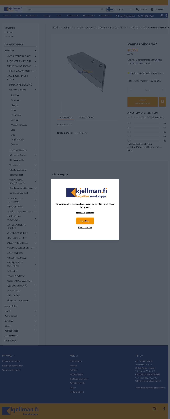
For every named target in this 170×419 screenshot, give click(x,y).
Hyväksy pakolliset (85, 228)
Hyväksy (85, 221)
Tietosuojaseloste (85, 212)
